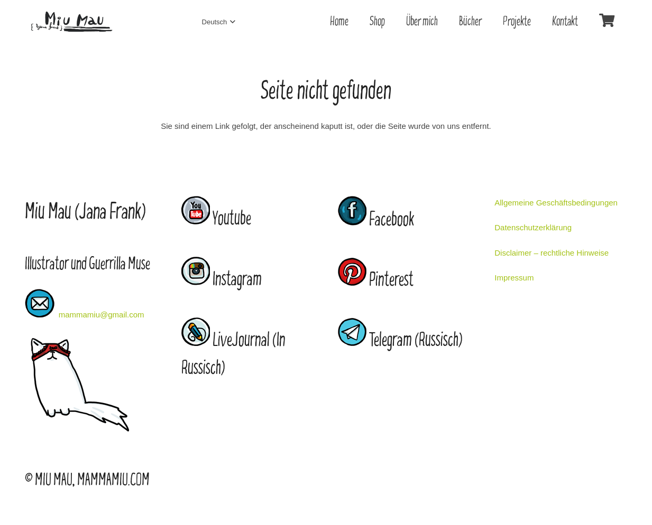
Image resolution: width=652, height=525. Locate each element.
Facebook (391, 220)
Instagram (237, 279)
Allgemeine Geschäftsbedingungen (556, 202)
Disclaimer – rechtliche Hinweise (551, 252)
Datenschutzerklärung (533, 227)
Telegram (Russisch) (416, 340)
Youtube (232, 219)
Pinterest (391, 280)
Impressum (514, 277)
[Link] (71, 22)
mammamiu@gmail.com (101, 314)
